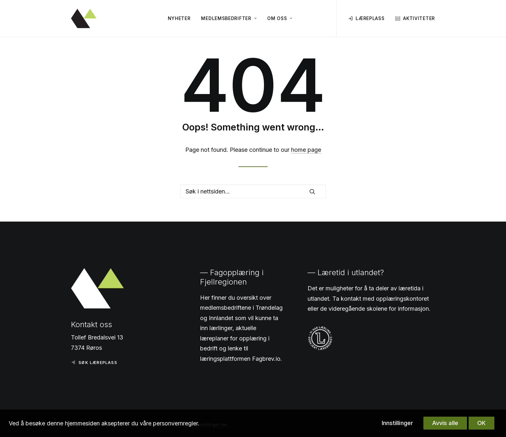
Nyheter (179, 18)
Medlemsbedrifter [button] (229, 18)
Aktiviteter (419, 18)
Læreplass (370, 18)
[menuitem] (179, 18)
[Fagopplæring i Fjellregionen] (83, 18)
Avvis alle (445, 423)
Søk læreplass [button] (94, 362)
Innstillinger (397, 423)
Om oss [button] (279, 18)
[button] (312, 191)
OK (481, 423)
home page (306, 149)
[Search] (253, 191)
